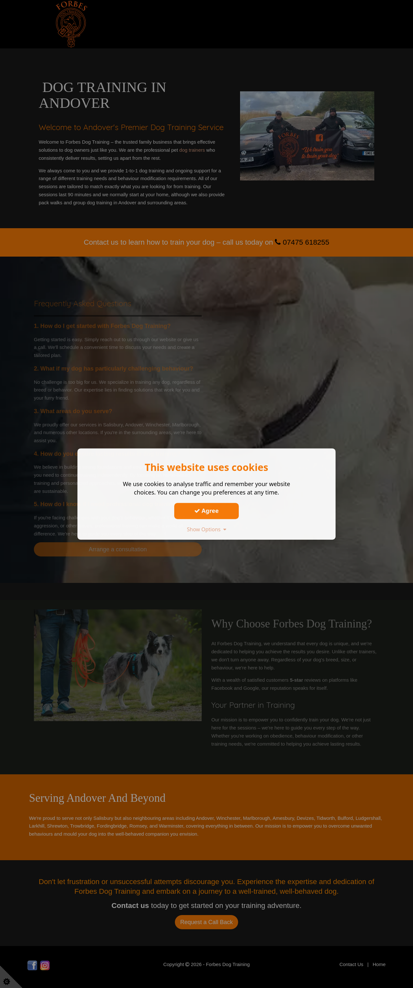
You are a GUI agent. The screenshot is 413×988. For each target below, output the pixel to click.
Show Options (206, 529)
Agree (206, 510)
